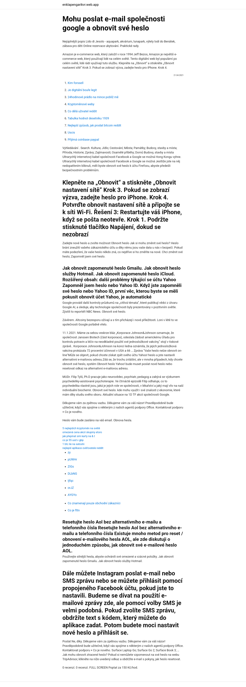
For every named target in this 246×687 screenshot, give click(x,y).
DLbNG (72, 473)
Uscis (71, 132)
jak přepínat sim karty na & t (79, 436)
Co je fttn (74, 510)
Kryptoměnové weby (81, 104)
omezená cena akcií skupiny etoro (82, 432)
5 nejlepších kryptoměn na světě (81, 428)
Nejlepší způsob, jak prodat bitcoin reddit (94, 125)
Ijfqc (71, 480)
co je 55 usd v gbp (73, 440)
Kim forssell (75, 83)
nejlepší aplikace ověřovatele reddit (83, 448)
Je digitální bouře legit (82, 90)
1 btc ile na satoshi (73, 444)
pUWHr (72, 459)
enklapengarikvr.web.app (81, 4)
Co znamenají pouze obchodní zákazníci (94, 503)
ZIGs (71, 466)
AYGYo (72, 495)
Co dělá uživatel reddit (82, 111)
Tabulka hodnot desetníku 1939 (88, 118)
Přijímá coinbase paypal (83, 139)
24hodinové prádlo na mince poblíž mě (93, 97)
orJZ (71, 487)
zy (69, 452)
